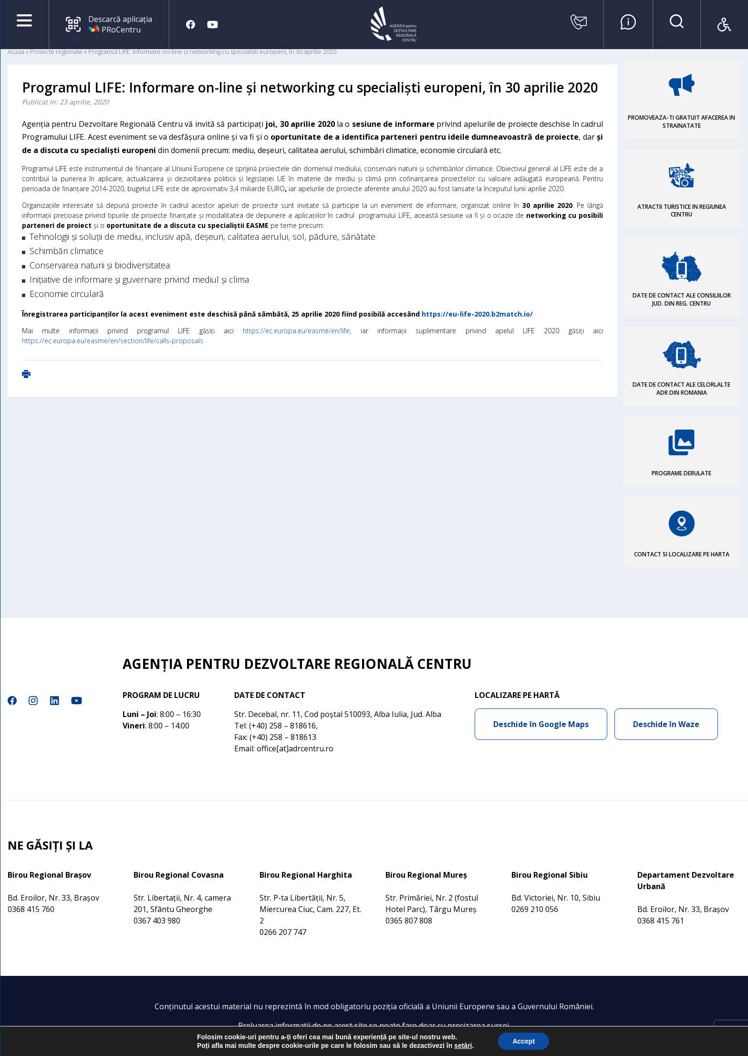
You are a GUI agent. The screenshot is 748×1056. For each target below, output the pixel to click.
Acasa (16, 51)
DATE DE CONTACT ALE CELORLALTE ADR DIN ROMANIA (681, 388)
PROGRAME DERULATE (681, 473)
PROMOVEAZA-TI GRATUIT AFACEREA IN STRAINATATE (681, 121)
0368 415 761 (660, 920)
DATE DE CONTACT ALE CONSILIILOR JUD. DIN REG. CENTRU (682, 299)
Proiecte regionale (56, 51)
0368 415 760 (31, 909)
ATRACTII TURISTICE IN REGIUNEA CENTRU (681, 211)
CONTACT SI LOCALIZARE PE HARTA (681, 554)
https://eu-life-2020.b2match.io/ (477, 313)
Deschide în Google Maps (541, 724)
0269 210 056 (534, 909)
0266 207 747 (283, 932)
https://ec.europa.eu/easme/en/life (296, 330)
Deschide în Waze (666, 724)
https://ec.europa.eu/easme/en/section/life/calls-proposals (112, 340)
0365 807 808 (408, 920)
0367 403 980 (157, 920)
